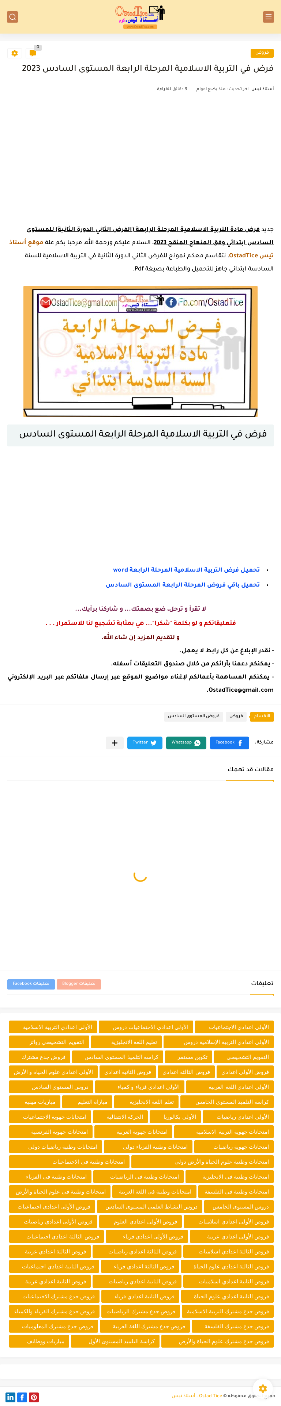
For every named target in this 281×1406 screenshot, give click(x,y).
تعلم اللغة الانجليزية (151, 1102)
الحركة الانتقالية (125, 1117)
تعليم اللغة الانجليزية (134, 1042)
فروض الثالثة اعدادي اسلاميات (234, 1251)
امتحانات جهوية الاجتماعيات (54, 1117)
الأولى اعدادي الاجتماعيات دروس (151, 1027)
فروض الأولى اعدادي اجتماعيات (54, 1206)
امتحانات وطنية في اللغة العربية (155, 1191)
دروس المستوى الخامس (241, 1206)
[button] (229, 743)
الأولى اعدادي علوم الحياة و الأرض (53, 1072)
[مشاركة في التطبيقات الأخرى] (115, 743)
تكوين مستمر (192, 1057)
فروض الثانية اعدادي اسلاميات (234, 1281)
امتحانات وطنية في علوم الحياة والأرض (61, 1191)
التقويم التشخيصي (247, 1057)
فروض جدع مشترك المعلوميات (57, 1326)
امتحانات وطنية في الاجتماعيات (88, 1162)
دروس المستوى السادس (60, 1087)
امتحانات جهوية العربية (142, 1132)
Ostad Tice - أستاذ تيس (197, 1396)
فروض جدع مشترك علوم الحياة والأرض (224, 1341)
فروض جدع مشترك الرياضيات (140, 1311)
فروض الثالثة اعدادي (186, 1072)
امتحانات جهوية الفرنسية (59, 1132)
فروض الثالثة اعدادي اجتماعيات (62, 1236)
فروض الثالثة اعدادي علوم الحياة (231, 1266)
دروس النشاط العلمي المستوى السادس (151, 1206)
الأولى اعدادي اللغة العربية (239, 1087)
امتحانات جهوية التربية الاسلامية (232, 1132)
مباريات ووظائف (45, 1341)
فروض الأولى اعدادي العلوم (145, 1221)
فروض (262, 53)
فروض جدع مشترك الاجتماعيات (58, 1296)
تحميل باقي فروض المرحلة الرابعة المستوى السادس (183, 585)
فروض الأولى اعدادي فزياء (153, 1236)
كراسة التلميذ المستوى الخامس (232, 1102)
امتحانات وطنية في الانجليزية (235, 1176)
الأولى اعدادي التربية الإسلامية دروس (226, 1042)
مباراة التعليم (93, 1102)
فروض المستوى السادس (194, 716)
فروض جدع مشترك (43, 1057)
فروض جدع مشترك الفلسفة (237, 1326)
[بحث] (12, 17)
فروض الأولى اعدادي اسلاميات (233, 1221)
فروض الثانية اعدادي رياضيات (143, 1281)
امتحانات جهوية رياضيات (241, 1147)
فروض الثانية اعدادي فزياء (145, 1296)
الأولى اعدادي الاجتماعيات (239, 1027)
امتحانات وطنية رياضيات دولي (63, 1147)
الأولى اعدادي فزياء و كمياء (148, 1087)
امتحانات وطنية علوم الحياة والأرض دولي (222, 1162)
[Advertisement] (140, 162)
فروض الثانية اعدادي (127, 1072)
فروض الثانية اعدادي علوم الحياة (231, 1296)
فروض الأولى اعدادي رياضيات (58, 1221)
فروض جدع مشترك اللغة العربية (149, 1326)
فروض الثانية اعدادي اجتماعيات (58, 1266)
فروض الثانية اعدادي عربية (55, 1281)
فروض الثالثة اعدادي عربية (55, 1251)
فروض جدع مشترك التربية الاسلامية (228, 1311)
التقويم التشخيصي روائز (56, 1042)
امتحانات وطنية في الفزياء (56, 1176)
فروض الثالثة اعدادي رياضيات (142, 1251)
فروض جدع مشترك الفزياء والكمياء (54, 1311)
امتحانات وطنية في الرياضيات (144, 1176)
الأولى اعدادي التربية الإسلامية (58, 1027)
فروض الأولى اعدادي (245, 1072)
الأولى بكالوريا (180, 1117)
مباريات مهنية (40, 1102)
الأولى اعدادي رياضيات (243, 1117)
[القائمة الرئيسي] (268, 17)
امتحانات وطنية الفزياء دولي (155, 1147)
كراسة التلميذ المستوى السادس (121, 1057)
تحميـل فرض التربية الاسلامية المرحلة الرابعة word (186, 570)
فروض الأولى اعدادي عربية (238, 1236)
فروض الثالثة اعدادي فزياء (144, 1266)
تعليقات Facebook (31, 984)
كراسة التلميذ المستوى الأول (122, 1341)
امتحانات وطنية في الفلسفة (237, 1191)
